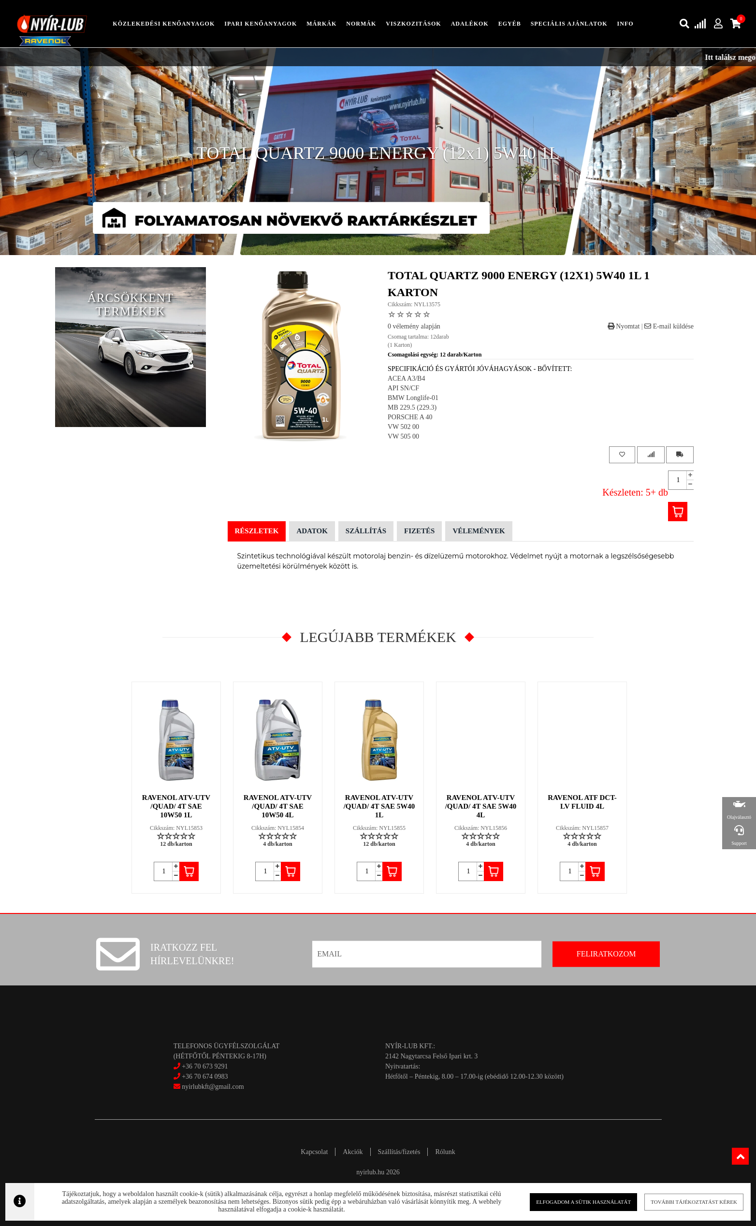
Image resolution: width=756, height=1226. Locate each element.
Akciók (353, 1151)
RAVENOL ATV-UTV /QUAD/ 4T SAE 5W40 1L (379, 806)
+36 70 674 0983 (205, 1076)
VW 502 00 (403, 426)
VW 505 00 (403, 436)
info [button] (625, 23)
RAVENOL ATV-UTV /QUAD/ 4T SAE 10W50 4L (278, 806)
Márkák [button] (321, 23)
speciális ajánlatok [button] (569, 23)
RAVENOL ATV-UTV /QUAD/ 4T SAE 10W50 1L (176, 806)
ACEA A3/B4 (406, 378)
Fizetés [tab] (419, 531)
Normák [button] (361, 23)
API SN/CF (403, 388)
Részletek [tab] (257, 531)
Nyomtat (624, 326)
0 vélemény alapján (414, 326)
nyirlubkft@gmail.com (209, 1086)
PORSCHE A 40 (410, 417)
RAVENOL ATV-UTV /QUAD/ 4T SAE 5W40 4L (481, 806)
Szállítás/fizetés (399, 1151)
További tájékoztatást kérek (679, 1201)
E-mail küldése (669, 326)
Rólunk (445, 1151)
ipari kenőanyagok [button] (260, 23)
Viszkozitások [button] (413, 23)
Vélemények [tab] (478, 531)
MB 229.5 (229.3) (412, 407)
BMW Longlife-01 (413, 397)
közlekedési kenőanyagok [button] (164, 23)
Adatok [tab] (311, 531)
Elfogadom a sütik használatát (574, 1201)
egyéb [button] (509, 23)
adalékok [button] (470, 23)
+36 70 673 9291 (205, 1066)
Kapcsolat (314, 1151)
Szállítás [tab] (366, 531)
